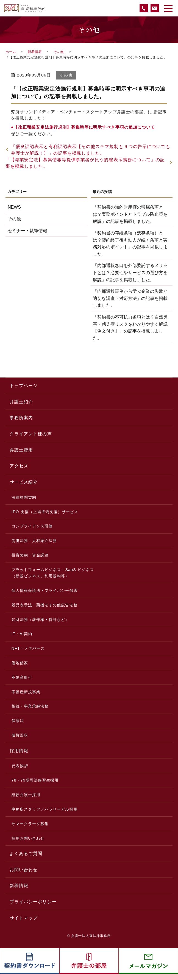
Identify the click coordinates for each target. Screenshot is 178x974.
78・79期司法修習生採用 (35, 780)
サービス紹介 (24, 482)
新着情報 (35, 52)
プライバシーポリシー (33, 901)
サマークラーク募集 (30, 824)
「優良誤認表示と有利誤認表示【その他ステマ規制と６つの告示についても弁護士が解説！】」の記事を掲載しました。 (90, 149)
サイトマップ (24, 918)
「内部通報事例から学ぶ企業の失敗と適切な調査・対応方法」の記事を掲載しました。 (130, 298)
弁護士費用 (21, 450)
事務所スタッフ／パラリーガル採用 (45, 809)
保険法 (18, 721)
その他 (59, 52)
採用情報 (19, 750)
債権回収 (20, 735)
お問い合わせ (24, 869)
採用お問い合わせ (28, 838)
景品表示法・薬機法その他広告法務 (45, 605)
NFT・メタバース (28, 648)
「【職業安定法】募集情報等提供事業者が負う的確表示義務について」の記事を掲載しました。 (85, 163)
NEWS (14, 207)
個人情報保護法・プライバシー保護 (45, 590)
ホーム (10, 52)
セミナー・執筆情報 (27, 230)
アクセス (19, 466)
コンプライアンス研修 (32, 526)
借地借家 (20, 663)
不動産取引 (22, 677)
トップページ (24, 385)
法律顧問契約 (24, 497)
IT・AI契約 (22, 634)
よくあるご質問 (26, 853)
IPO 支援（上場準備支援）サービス (45, 512)
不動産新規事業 (26, 692)
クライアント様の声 (31, 433)
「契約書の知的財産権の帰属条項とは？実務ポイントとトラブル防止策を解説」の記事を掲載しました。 (130, 214)
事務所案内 (21, 417)
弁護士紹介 (21, 401)
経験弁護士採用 (26, 795)
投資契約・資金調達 (30, 555)
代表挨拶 (20, 766)
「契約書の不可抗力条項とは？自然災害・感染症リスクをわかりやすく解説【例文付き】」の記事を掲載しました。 (130, 327)
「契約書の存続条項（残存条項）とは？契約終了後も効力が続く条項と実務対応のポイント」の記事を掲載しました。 (130, 243)
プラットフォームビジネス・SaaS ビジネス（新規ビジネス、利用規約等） (53, 572)
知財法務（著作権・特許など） (40, 619)
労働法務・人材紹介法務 (34, 540)
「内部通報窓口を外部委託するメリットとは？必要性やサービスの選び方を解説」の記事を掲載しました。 (130, 272)
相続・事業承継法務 (30, 706)
